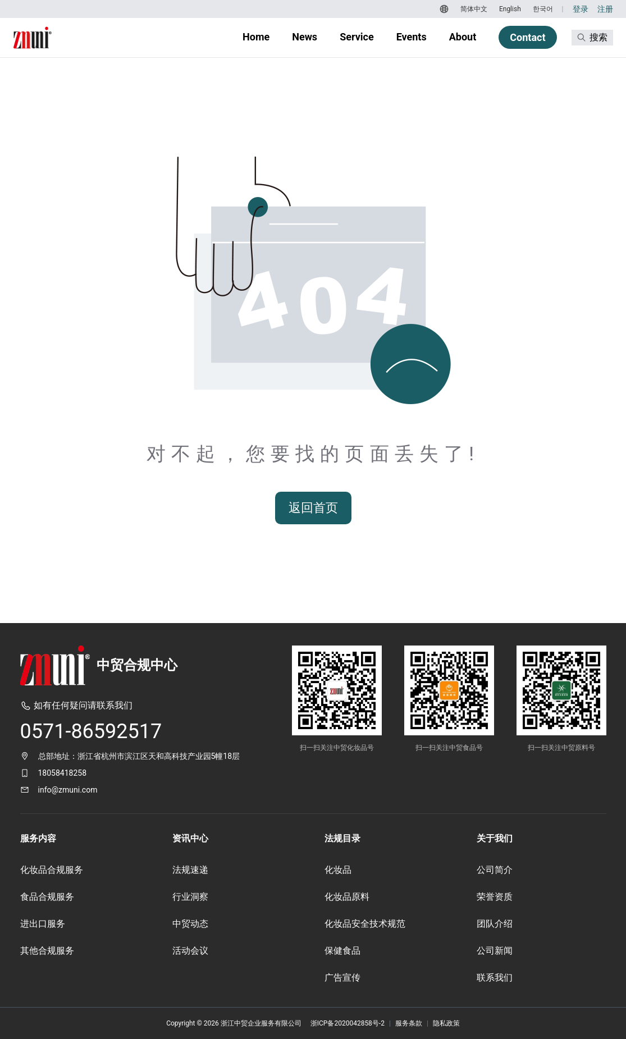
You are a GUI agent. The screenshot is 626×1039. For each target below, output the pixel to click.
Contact (527, 37)
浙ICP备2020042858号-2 (347, 1023)
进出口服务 (42, 923)
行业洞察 (190, 896)
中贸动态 (190, 923)
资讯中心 (190, 838)
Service (357, 37)
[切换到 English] (508, 9)
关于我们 (495, 838)
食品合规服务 (47, 896)
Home (256, 37)
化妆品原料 (347, 896)
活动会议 (190, 950)
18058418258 (62, 772)
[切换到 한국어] (541, 9)
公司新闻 (495, 950)
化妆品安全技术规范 (365, 923)
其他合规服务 (47, 950)
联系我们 (495, 977)
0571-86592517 (91, 731)
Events (411, 37)
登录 (580, 8)
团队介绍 (495, 923)
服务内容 (38, 838)
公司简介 (495, 869)
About (463, 37)
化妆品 (338, 869)
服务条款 (408, 1023)
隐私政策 (446, 1023)
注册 (605, 8)
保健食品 (342, 950)
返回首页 (313, 508)
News (304, 37)
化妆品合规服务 (51, 869)
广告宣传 (342, 977)
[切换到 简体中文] (472, 9)
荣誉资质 (495, 896)
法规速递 (190, 869)
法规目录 (342, 838)
